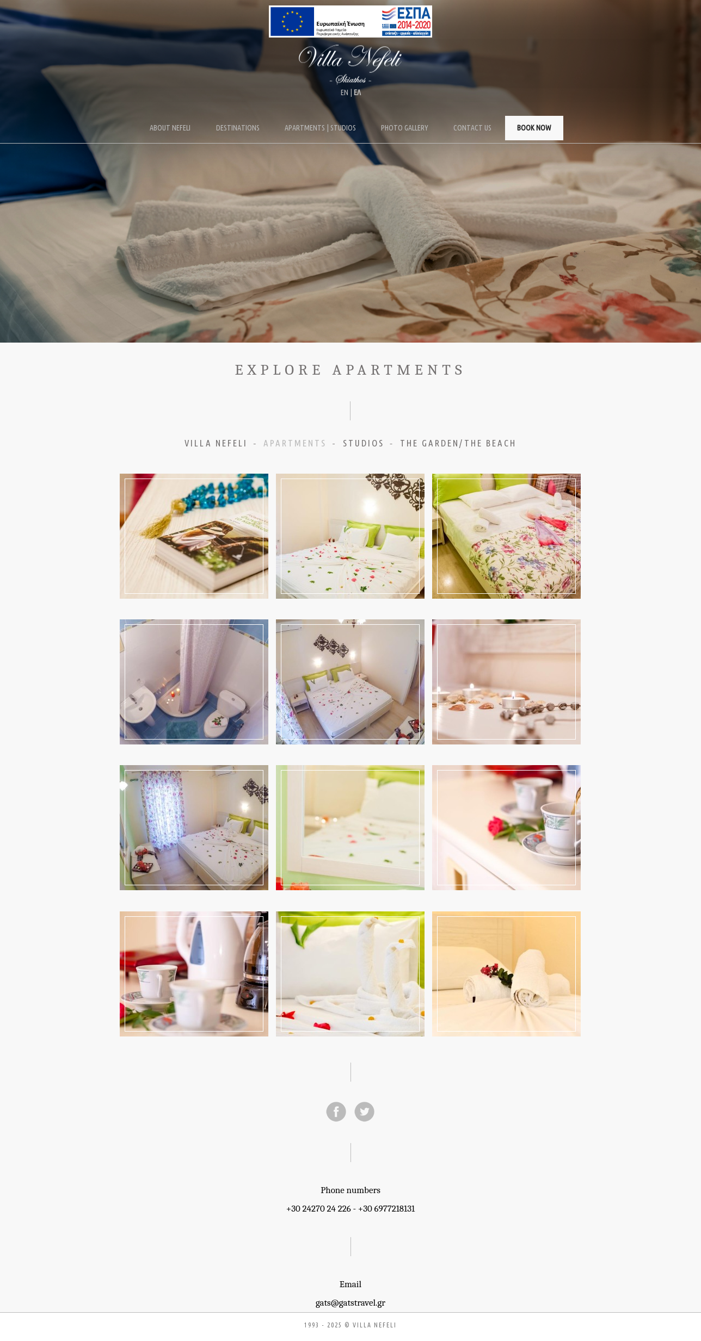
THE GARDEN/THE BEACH (458, 443)
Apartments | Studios (320, 127)
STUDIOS (363, 443)
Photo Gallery (404, 127)
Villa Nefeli (350, 65)
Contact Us (472, 127)
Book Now (534, 127)
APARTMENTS (295, 443)
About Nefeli (170, 127)
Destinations (238, 127)
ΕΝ (344, 92)
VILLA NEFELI (216, 443)
